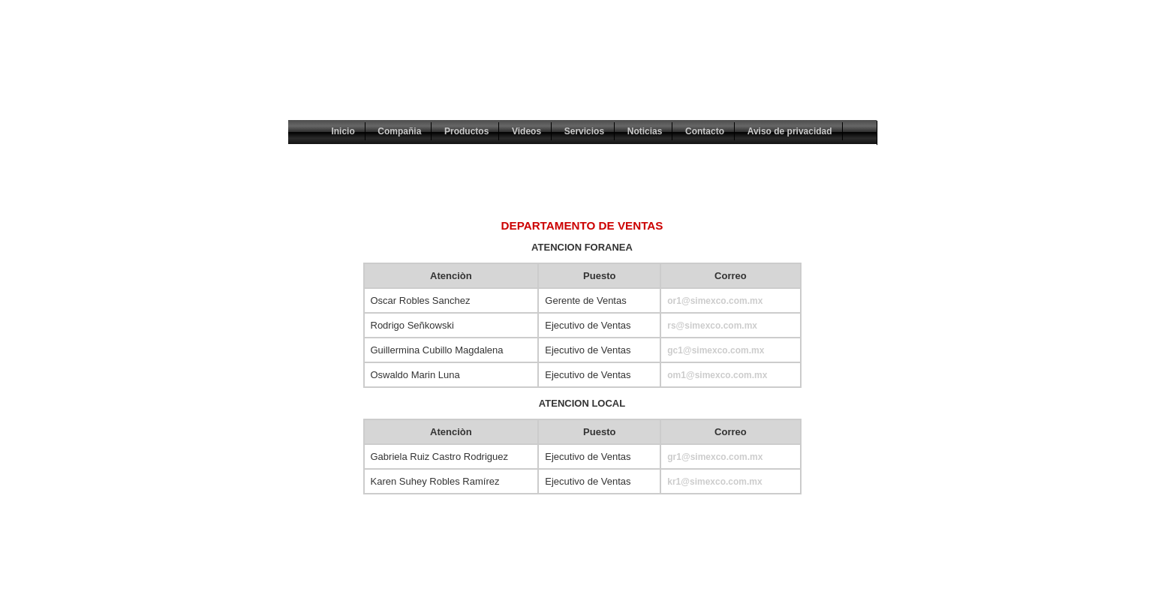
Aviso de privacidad (789, 131)
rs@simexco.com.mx (712, 325)
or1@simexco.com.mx (714, 301)
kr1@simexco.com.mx (714, 481)
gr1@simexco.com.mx (714, 457)
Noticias (645, 131)
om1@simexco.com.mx (717, 375)
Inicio (342, 131)
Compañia (399, 131)
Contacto (704, 131)
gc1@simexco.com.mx (715, 350)
